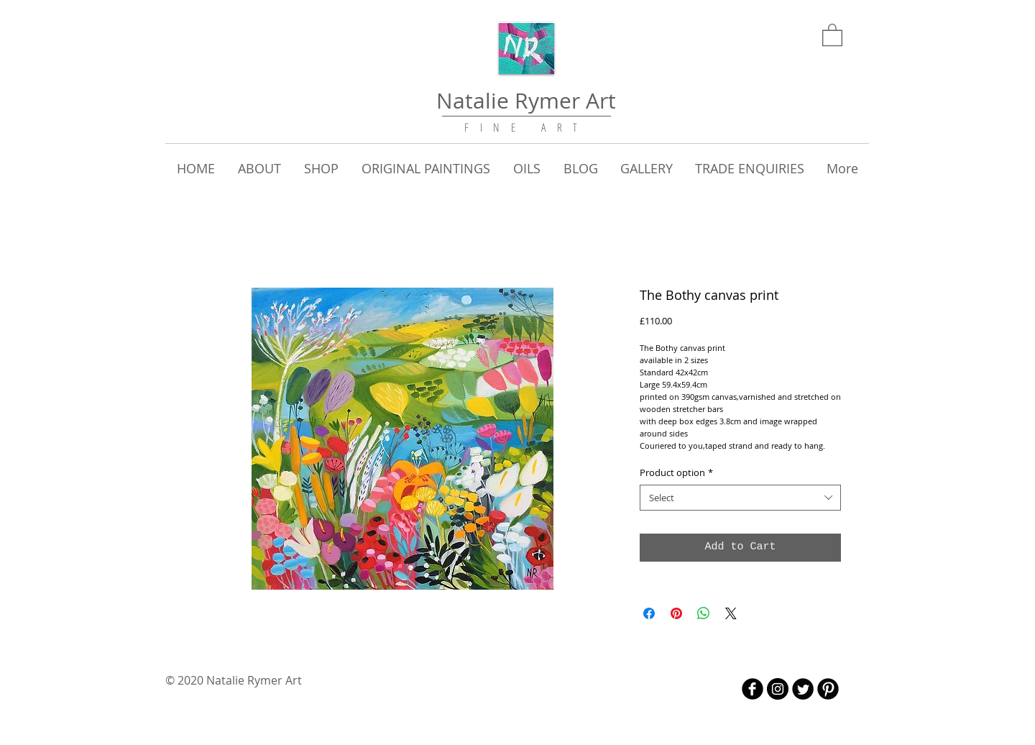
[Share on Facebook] (649, 613)
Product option (676, 472)
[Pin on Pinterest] (676, 613)
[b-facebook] (752, 689)
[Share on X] (731, 613)
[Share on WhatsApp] (703, 613)
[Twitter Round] (803, 689)
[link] (832, 34)
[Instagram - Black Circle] (777, 689)
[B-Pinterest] (828, 689)
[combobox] (740, 498)
